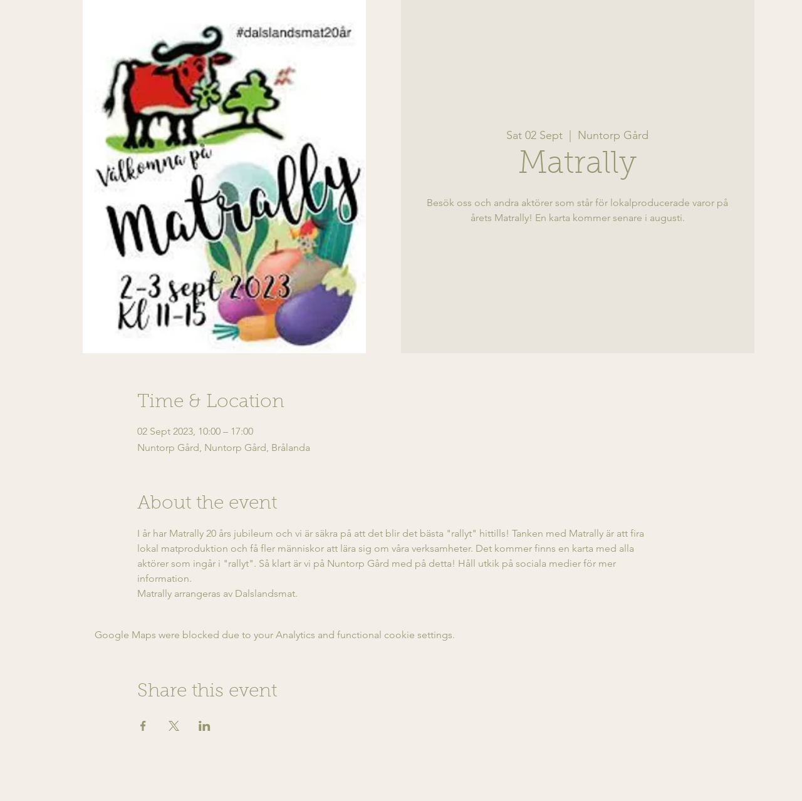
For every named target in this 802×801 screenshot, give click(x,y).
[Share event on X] (174, 726)
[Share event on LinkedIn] (205, 726)
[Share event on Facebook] (143, 726)
